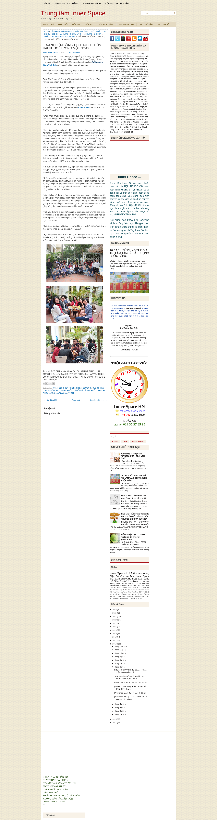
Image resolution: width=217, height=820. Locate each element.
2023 (115, 620)
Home (46, 31)
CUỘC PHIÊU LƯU (98, 31)
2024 (115, 616)
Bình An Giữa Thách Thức (131, 587)
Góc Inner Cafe (127, 24)
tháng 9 (118, 657)
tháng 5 (118, 704)
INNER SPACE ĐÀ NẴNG (66, 4)
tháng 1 (118, 714)
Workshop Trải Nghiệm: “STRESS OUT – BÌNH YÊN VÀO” (133, 456)
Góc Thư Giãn (146, 24)
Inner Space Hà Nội (133, 308)
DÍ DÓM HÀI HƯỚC (60, 34)
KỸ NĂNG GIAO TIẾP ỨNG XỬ (132, 598)
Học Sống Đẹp (117, 598)
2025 (115, 613)
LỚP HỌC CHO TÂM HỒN (117, 4)
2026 (115, 609)
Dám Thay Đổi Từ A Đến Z (140, 592)
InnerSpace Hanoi (50, 52)
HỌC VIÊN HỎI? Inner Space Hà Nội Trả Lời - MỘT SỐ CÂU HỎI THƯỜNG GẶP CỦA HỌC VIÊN (135, 516)
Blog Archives (137, 441)
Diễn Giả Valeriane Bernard (123, 585)
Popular (115, 441)
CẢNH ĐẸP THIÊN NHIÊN (62, 31)
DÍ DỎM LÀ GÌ (76, 34)
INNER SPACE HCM (91, 4)
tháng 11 (118, 650)
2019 (115, 633)
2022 (115, 623)
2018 (115, 637)
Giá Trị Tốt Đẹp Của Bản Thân (121, 594)
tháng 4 (118, 708)
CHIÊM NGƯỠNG (81, 31)
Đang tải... (114, 436)
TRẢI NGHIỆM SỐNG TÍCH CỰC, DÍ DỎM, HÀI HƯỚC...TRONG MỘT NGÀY (72, 47)
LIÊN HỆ (47, 4)
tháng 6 (118, 667)
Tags (125, 441)
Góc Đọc (89, 24)
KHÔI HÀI (97, 34)
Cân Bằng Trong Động (124, 592)
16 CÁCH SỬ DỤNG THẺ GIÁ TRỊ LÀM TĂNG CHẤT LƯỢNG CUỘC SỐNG (129, 253)
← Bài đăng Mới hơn (52, 400)
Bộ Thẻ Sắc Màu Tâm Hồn (128, 583)
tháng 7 (118, 663)
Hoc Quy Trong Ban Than (121, 596)
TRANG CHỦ (48, 24)
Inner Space (83, 107)
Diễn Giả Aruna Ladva (129, 581)
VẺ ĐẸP (72, 36)
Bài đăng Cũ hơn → (98, 400)
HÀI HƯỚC (87, 34)
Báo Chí (142, 581)
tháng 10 (118, 653)
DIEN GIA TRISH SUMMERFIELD (124, 579)
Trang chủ (76, 400)
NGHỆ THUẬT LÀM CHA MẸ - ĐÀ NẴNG (130, 683)
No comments (74, 52)
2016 (115, 644)
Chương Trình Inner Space (134, 576)
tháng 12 (118, 646)
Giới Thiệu (63, 24)
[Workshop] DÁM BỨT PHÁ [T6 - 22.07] (130, 693)
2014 (115, 723)
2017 (115, 640)
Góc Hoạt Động (106, 24)
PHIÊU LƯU (49, 36)
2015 (115, 719)
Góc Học (76, 24)
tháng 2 (118, 711)
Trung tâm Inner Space (73, 13)
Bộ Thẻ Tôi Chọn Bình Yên (132, 590)
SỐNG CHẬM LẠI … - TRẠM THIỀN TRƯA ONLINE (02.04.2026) (133, 537)
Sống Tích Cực (61, 36)
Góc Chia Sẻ (163, 24)
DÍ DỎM (47, 34)
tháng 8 (118, 660)
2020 (115, 630)
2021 (115, 627)
